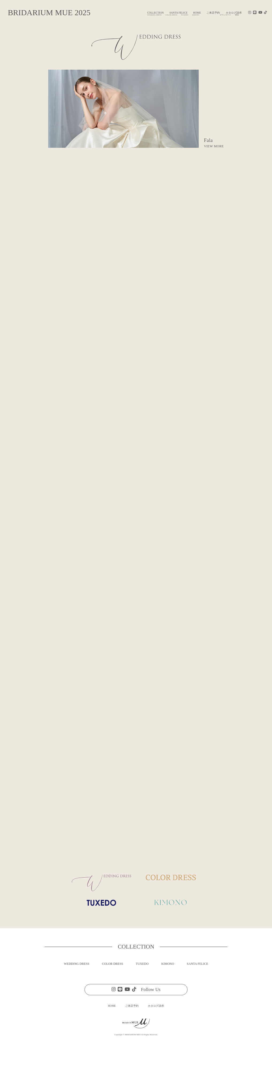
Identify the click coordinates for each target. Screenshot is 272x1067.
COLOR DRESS (112, 964)
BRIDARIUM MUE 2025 (49, 12)
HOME (197, 12)
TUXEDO (142, 964)
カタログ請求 (156, 1005)
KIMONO (167, 964)
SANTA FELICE (178, 12)
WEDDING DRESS (76, 964)
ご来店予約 (213, 12)
